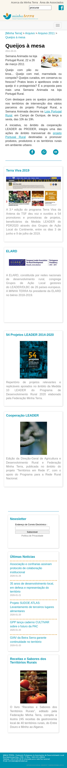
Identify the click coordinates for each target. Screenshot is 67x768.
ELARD (11, 251)
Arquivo (30, 33)
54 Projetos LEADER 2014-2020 (30, 335)
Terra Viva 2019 (17, 170)
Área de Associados (51, 2)
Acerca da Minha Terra (24, 2)
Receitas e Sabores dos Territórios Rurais (28, 660)
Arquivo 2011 (46, 33)
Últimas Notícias (22, 556)
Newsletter (18, 519)
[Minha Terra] (13, 33)
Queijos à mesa (15, 37)
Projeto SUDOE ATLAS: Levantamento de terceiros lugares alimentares (32, 607)
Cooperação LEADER (22, 415)
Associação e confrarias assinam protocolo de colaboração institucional (31, 568)
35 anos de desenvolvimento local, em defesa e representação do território (32, 587)
